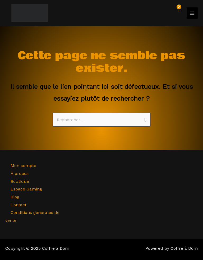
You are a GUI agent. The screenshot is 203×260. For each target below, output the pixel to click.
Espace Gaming (26, 189)
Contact (18, 204)
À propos (20, 173)
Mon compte (23, 165)
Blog (15, 196)
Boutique (20, 181)
